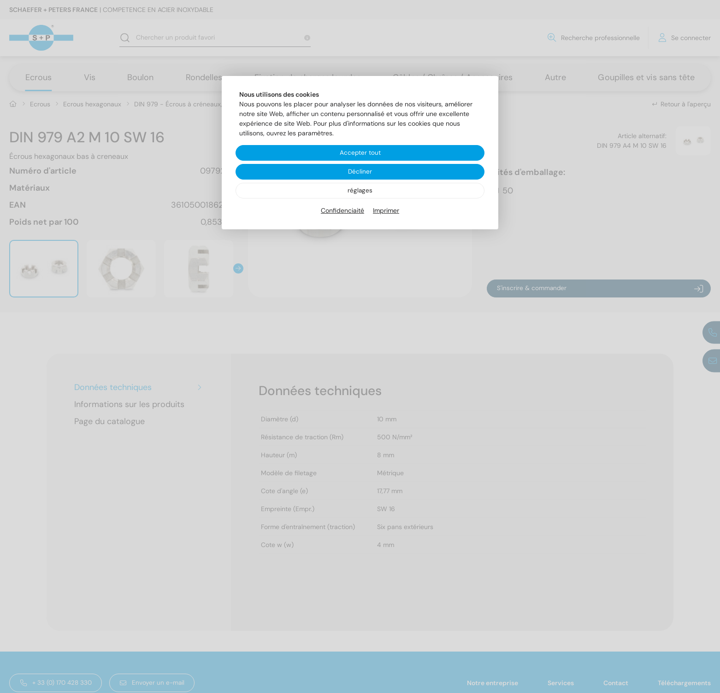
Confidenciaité (342, 211)
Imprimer (386, 211)
